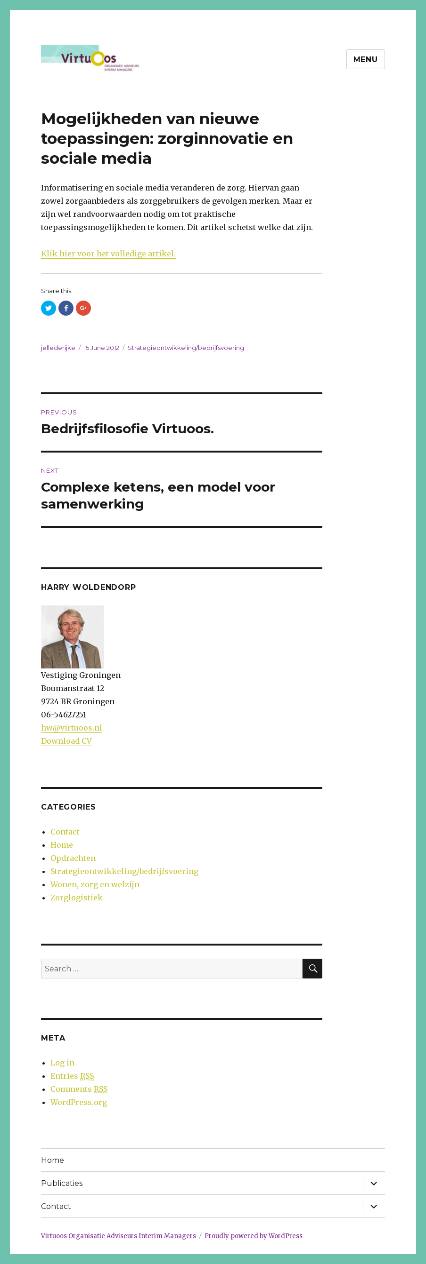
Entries (72, 1076)
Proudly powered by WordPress (254, 1236)
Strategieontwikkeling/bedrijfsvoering (186, 347)
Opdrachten (73, 858)
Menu (365, 59)
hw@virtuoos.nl (71, 727)
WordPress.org (78, 1102)
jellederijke (58, 347)
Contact (65, 831)
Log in (62, 1062)
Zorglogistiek (76, 897)
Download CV (66, 741)
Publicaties (61, 1183)
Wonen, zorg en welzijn (94, 884)
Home (61, 845)
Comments (78, 1089)
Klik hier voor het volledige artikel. (108, 253)
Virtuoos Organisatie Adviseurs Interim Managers (118, 1236)
